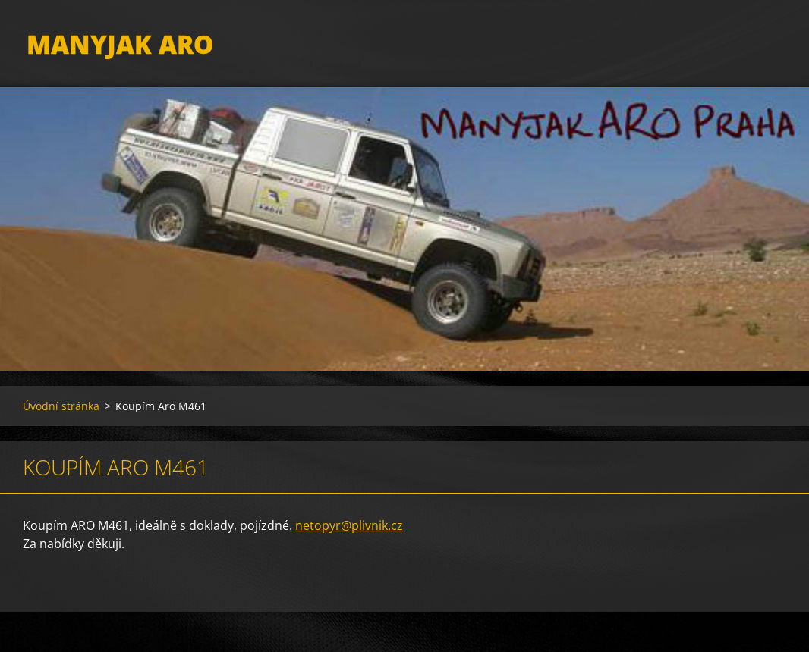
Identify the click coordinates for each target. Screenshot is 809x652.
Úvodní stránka (61, 416)
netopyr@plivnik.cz (349, 535)
